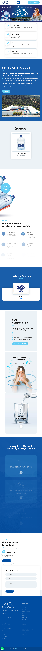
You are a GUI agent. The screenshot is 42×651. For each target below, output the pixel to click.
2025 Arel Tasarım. (19, 648)
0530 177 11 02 (11, 553)
